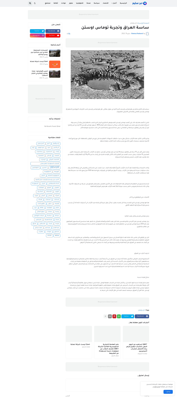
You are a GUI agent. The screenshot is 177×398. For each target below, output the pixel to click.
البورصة (56, 171)
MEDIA (57, 235)
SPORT (49, 235)
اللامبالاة (49, 191)
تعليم (57, 207)
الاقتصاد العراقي (54, 159)
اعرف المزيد (156, 387)
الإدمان (49, 155)
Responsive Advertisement (88, 14)
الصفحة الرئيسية (143, 23)
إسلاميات (39, 151)
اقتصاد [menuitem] (105, 3)
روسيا (57, 211)
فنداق (34, 223)
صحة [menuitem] (89, 3)
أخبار (48, 143)
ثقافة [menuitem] (56, 3)
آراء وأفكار (133, 23)
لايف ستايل (38, 227)
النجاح (43, 195)
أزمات (57, 151)
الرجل (43, 183)
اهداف (40, 199)
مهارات (41, 231)
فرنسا (57, 223)
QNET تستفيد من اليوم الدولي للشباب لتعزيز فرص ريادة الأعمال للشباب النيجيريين (136, 348)
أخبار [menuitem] (115, 3)
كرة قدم (47, 227)
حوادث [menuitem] (63, 3)
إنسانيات (56, 199)
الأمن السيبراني (54, 167)
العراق (49, 187)
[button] (34, 3)
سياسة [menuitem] (97, 3)
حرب (35, 207)
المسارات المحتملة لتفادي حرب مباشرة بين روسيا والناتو (39, 52)
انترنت (36, 195)
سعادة (50, 211)
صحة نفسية (48, 219)
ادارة (49, 147)
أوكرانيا (57, 203)
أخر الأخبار (56, 147)
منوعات (48, 231)
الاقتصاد (41, 155)
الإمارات (43, 159)
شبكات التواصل (39, 215)
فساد (50, 223)
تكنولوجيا (49, 207)
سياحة (57, 215)
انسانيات (47, 199)
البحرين (44, 167)
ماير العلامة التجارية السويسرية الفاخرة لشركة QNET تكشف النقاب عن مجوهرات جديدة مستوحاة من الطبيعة (108, 349)
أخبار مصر (41, 143)
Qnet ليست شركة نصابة (80, 344)
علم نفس (38, 219)
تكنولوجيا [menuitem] (79, 3)
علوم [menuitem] (71, 3)
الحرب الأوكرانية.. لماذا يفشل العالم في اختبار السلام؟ (39, 73)
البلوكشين (35, 167)
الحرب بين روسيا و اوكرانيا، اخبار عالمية (47, 179)
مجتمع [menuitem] (47, 3)
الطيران (56, 187)
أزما (33, 147)
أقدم (68, 396)
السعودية (35, 183)
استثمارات (49, 151)
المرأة (57, 195)
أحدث (146, 396)
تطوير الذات (41, 203)
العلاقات (41, 187)
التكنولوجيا (47, 171)
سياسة (49, 215)
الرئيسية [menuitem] (123, 3)
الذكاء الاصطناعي (53, 183)
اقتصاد (56, 155)
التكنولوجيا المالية (53, 175)
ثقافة (41, 207)
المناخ (50, 195)
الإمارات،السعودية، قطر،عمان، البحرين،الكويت (49, 164)
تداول (50, 203)
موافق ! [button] (168, 392)
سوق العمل (40, 211)
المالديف (40, 191)
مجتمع (56, 231)
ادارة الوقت (41, 147)
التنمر (43, 175)
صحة (57, 219)
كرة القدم (56, 227)
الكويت (57, 191)
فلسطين (42, 223)
